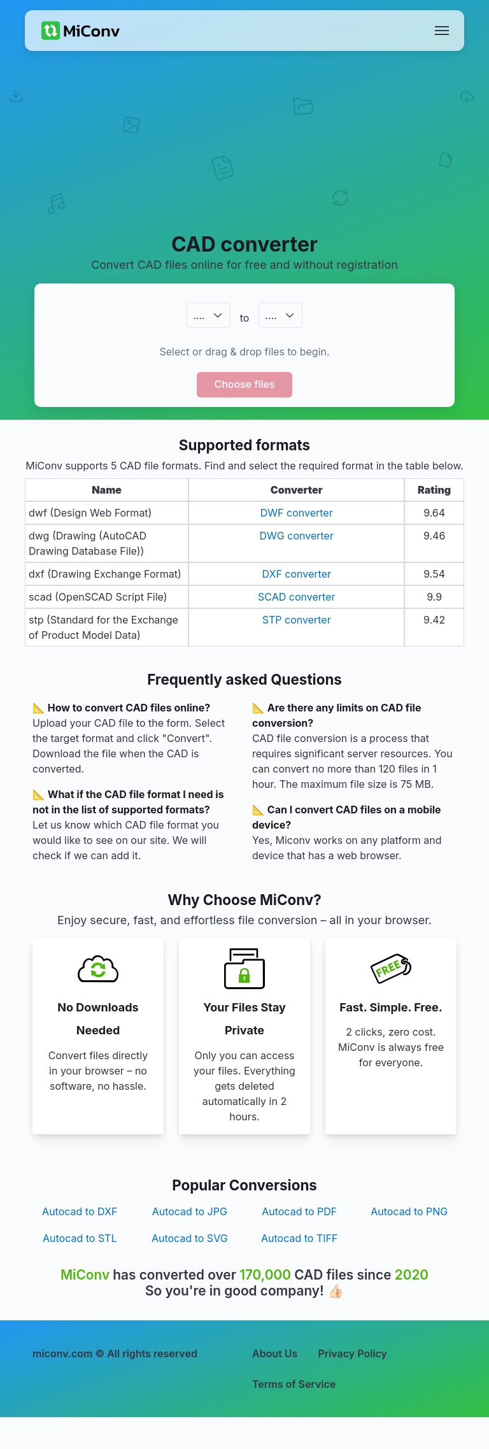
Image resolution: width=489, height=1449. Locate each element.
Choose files (244, 384)
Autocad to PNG (409, 1211)
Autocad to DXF (79, 1211)
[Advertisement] (244, 156)
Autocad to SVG (190, 1238)
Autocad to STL (80, 1238)
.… (198, 315)
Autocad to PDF (299, 1211)
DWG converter (297, 535)
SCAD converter (296, 596)
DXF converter (296, 573)
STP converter (296, 619)
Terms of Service (294, 1384)
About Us (274, 1353)
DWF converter (296, 512)
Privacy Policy (352, 1353)
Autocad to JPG (189, 1211)
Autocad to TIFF (299, 1238)
